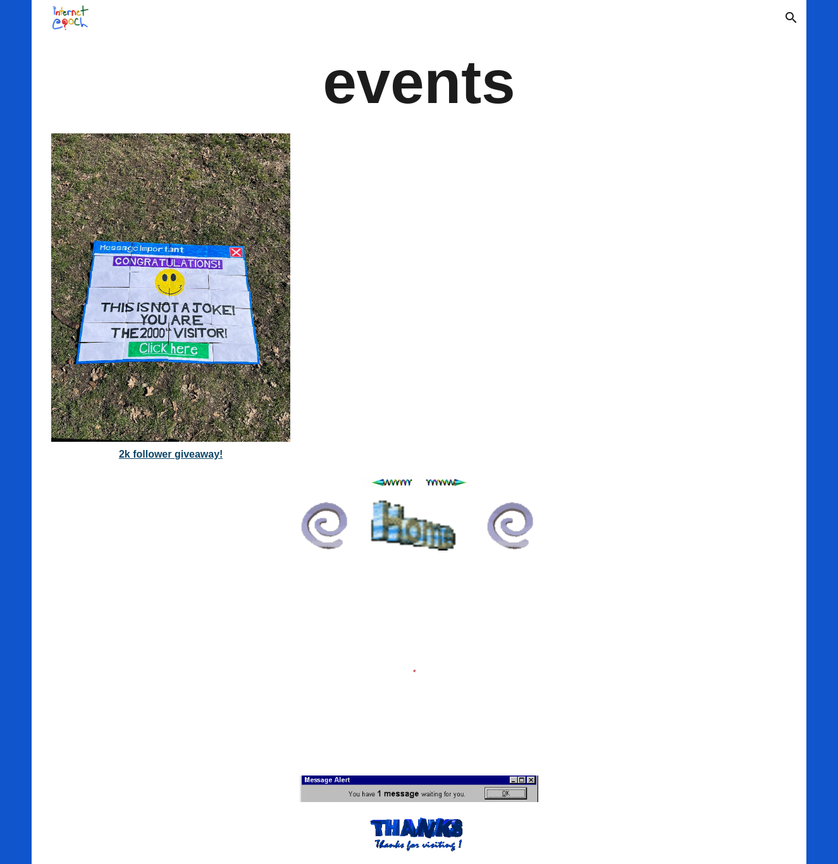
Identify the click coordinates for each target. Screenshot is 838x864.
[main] (418, 81)
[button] (791, 18)
